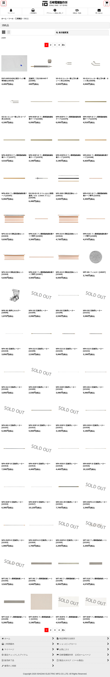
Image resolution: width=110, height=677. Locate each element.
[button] (4, 3)
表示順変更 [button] (62, 32)
